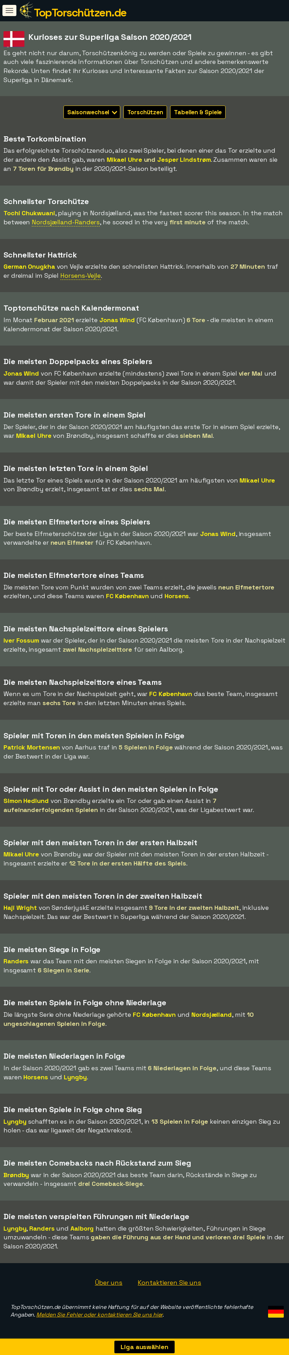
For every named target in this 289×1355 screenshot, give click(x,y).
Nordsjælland (211, 1014)
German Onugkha (29, 266)
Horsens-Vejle (80, 275)
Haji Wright (20, 908)
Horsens (177, 596)
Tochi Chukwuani (29, 213)
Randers (16, 961)
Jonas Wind (117, 320)
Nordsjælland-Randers (66, 222)
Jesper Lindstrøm (184, 159)
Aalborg (82, 1228)
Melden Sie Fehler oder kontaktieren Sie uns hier (99, 1314)
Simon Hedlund (26, 801)
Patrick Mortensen (31, 747)
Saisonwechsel (92, 112)
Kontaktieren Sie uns (169, 1282)
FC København (127, 596)
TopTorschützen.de (80, 13)
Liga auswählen (144, 1347)
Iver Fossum (21, 640)
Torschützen (145, 112)
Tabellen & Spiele (198, 112)
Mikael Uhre (124, 159)
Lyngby (75, 1077)
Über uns (108, 1282)
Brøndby (16, 1175)
